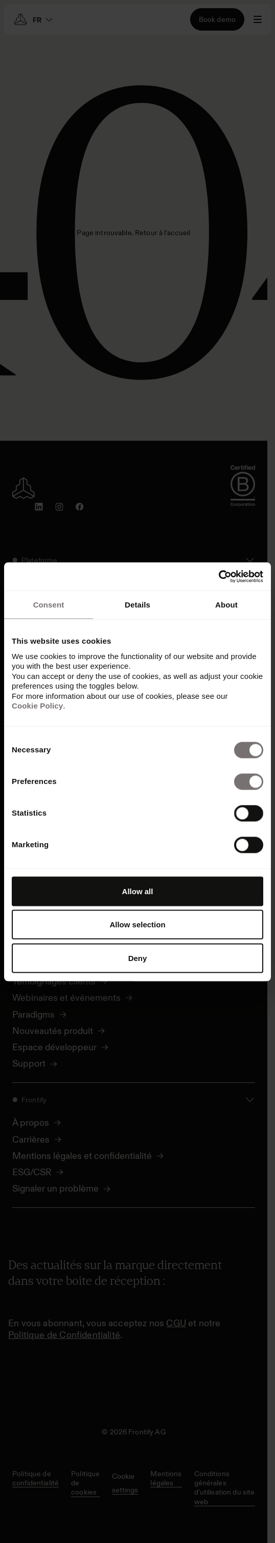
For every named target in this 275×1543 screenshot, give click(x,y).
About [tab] (226, 604)
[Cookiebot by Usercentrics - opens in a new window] (218, 576)
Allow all (137, 891)
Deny (137, 957)
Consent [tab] (48, 604)
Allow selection (137, 924)
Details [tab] (137, 604)
